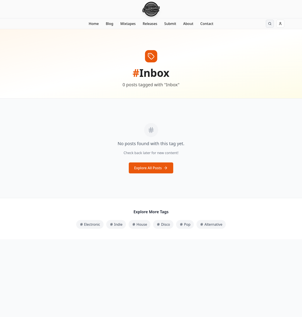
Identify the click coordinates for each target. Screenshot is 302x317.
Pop (185, 224)
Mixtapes (128, 23)
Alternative (211, 224)
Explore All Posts (151, 168)
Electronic (90, 224)
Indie (116, 224)
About (188, 23)
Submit (170, 23)
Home (94, 23)
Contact (206, 23)
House (139, 224)
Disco (163, 224)
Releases (150, 23)
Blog (109, 23)
